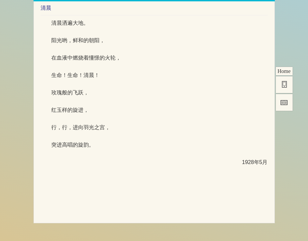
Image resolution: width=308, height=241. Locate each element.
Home (284, 71)
